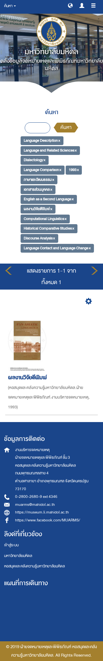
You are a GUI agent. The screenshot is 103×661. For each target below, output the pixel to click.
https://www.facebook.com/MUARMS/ (47, 520)
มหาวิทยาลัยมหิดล (18, 555)
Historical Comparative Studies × (49, 228)
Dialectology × (34, 160)
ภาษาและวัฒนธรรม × (39, 180)
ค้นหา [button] (10, 5)
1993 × (74, 170)
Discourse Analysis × (39, 238)
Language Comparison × (42, 170)
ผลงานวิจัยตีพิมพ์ (28, 377)
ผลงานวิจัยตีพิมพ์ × (38, 209)
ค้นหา (65, 127)
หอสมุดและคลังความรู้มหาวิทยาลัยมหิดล (34, 566)
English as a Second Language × (49, 199)
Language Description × (42, 140)
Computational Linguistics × (45, 218)
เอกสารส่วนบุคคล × (38, 189)
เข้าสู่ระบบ (11, 545)
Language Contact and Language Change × (57, 248)
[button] (70, 5)
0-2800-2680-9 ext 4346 (36, 496)
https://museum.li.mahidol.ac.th (42, 512)
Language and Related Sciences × (50, 150)
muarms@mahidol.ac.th (35, 504)
